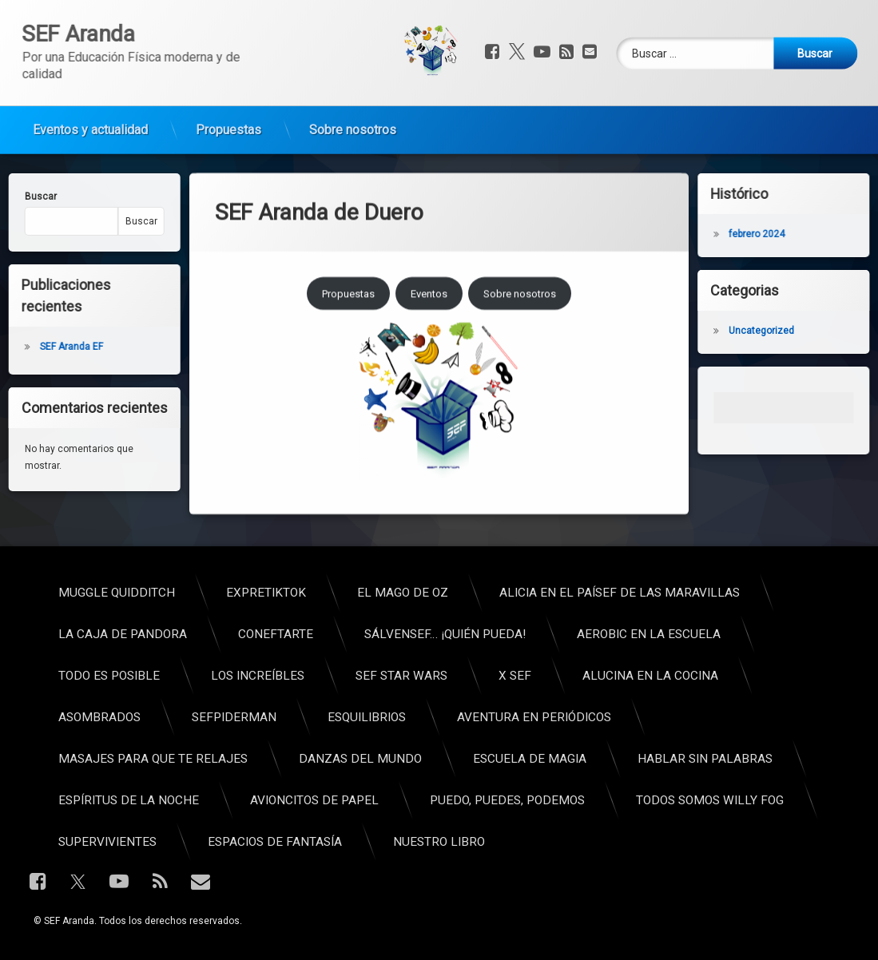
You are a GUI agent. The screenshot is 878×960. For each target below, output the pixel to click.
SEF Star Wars (784, 675)
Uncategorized (801, 330)
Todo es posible (491, 675)
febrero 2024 (796, 234)
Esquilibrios (749, 717)
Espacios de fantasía (657, 842)
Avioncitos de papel (697, 800)
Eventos (429, 214)
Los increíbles (640, 675)
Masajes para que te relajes (535, 759)
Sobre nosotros (352, 93)
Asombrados (482, 717)
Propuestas (228, 93)
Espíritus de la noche (511, 800)
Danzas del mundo (743, 759)
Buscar (101, 221)
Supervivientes (490, 842)
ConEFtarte (658, 634)
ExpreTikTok (649, 592)
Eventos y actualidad (90, 93)
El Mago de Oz (785, 592)
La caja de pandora (505, 634)
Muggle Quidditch (499, 592)
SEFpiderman (616, 717)
